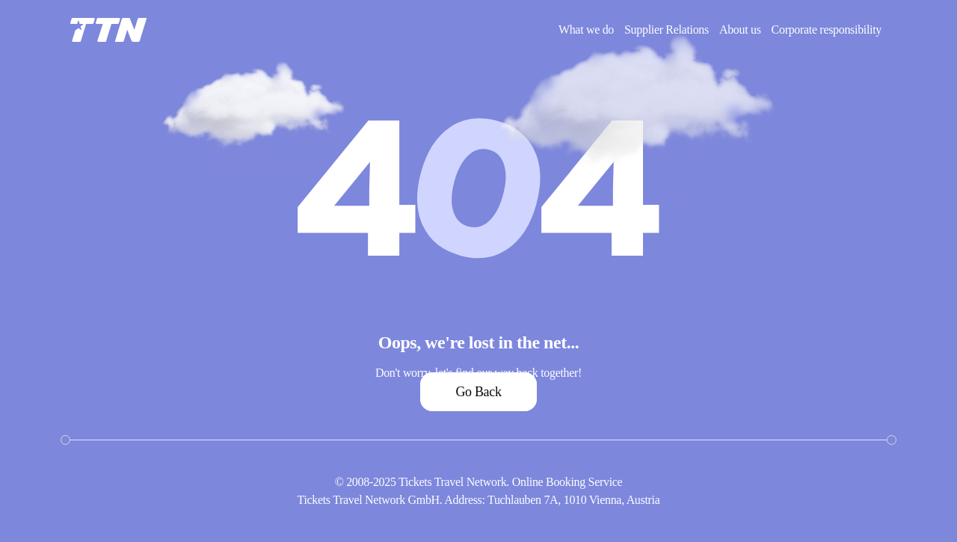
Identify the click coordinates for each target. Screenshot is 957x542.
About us (740, 29)
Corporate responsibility (826, 29)
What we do (586, 29)
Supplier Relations (666, 29)
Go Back (478, 391)
